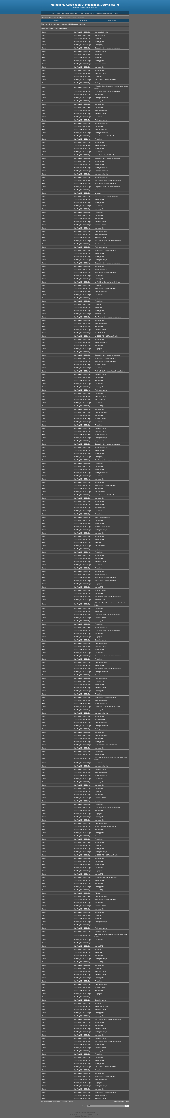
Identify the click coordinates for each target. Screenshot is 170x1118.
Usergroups (73, 13)
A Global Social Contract (102, 527)
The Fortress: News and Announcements (108, 180)
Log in (115, 13)
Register (81, 13)
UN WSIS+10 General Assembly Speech (107, 282)
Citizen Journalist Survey (102, 517)
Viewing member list (101, 98)
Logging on (98, 38)
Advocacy (98, 542)
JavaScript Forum (96, 1115)
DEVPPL (90, 1115)
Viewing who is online (101, 32)
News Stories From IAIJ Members (105, 80)
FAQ (54, 13)
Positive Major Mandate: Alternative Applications (110, 371)
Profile (87, 13)
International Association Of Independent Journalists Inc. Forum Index (63, 17)
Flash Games (92, 1116)
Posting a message (101, 83)
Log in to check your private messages (101, 13)
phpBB (81, 1112)
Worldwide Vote (100, 314)
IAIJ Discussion (100, 35)
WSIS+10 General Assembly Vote (105, 826)
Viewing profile (99, 41)
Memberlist (65, 13)
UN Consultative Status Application (106, 745)
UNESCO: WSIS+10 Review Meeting (106, 196)
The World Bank (100, 333)
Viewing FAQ (99, 45)
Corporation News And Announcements (107, 48)
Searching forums (100, 51)
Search (59, 13)
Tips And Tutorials (100, 364)
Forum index (99, 94)
